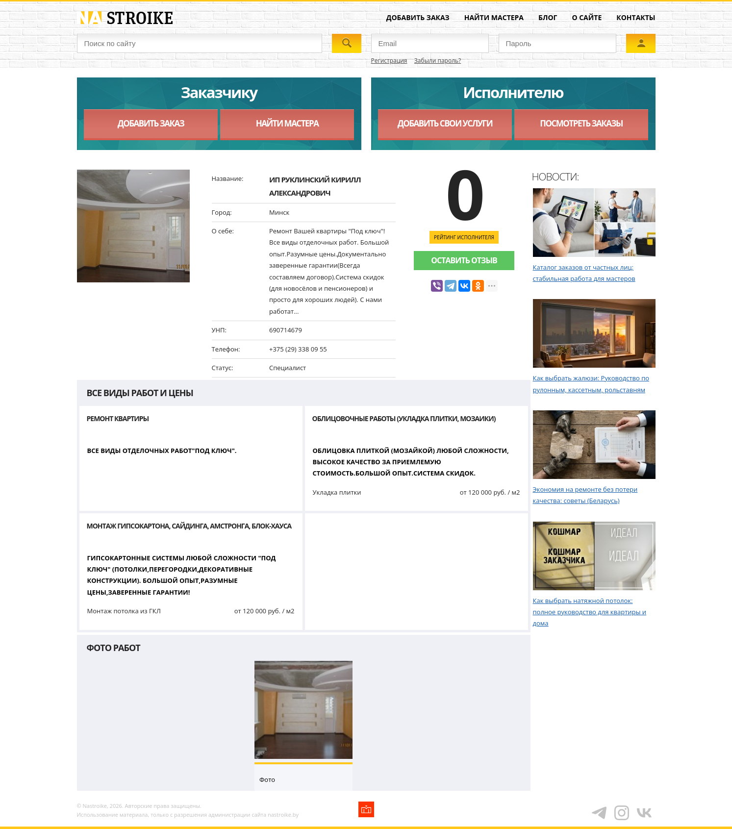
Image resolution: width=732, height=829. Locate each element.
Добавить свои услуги (445, 123)
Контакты (635, 17)
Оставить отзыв (464, 260)
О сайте (587, 17)
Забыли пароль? (437, 60)
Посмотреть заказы (581, 123)
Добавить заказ (418, 17)
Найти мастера (494, 17)
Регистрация (389, 60)
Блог (547, 17)
